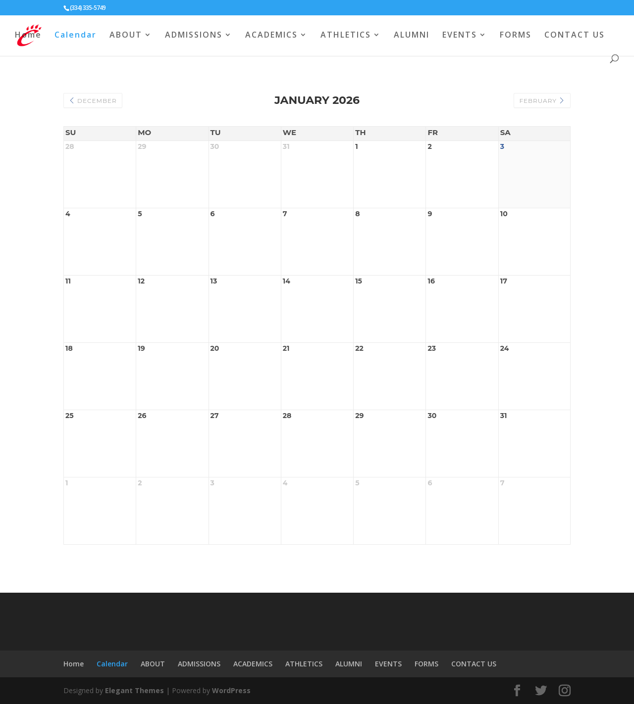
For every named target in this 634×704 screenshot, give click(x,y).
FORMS (515, 35)
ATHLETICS (345, 35)
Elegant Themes (134, 690)
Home (28, 35)
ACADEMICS (271, 35)
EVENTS (459, 35)
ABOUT (125, 35)
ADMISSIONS (193, 35)
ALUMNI (411, 35)
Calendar (75, 35)
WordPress (231, 690)
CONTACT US (574, 35)
